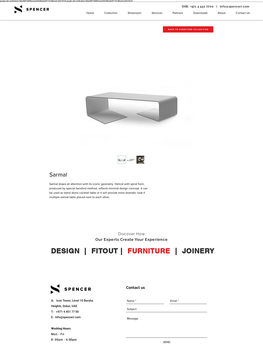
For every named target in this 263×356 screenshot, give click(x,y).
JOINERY (198, 251)
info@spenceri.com (235, 6)
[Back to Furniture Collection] (188, 29)
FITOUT (104, 251)
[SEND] (167, 342)
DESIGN (65, 251)
